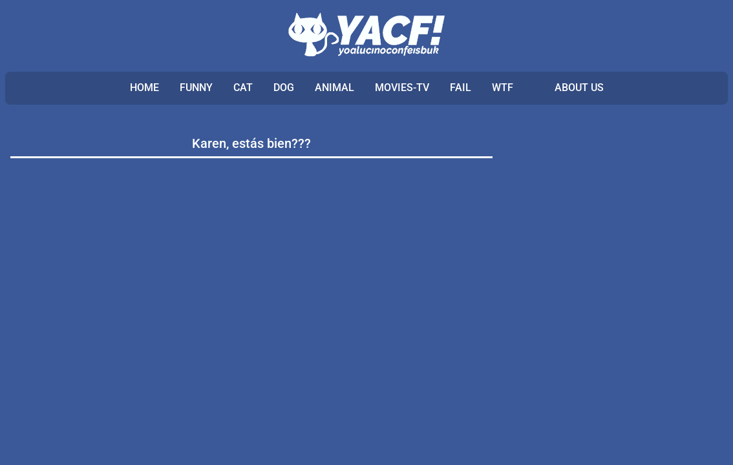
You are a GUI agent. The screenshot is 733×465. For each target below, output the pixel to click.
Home (144, 87)
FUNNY (196, 87)
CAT (243, 87)
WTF (502, 87)
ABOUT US (579, 87)
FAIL (460, 87)
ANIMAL (334, 87)
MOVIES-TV (402, 87)
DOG (283, 87)
